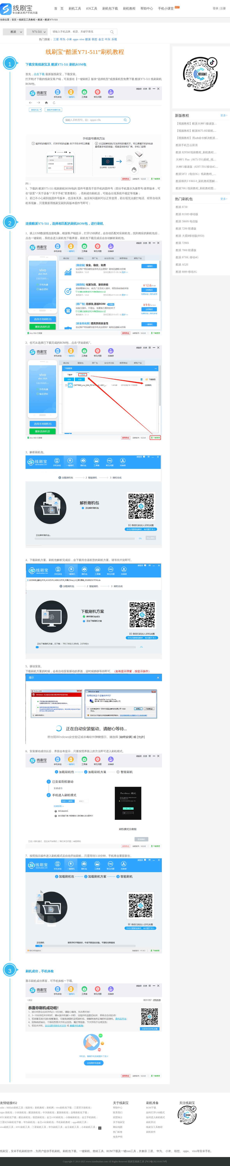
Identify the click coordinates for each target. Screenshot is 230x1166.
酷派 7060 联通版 (186, 250)
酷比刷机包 (24, 1117)
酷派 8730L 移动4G (187, 257)
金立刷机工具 (72, 1127)
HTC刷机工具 (23, 1127)
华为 (62, 39)
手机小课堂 (166, 8)
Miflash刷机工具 (14, 1107)
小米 (69, 39)
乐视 (114, 39)
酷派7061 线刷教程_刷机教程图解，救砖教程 (197, 188)
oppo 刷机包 (6, 1112)
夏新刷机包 (62, 1112)
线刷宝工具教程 (27, 19)
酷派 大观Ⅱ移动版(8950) (190, 235)
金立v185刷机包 (55, 1117)
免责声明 (117, 1136)
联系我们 (117, 1112)
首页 (14, 19)
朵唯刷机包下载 (79, 1112)
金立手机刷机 (89, 1117)
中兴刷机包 (48, 1112)
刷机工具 (75, 8)
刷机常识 (151, 1122)
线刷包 (29, 1107)
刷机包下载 (110, 8)
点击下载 (39, 74)
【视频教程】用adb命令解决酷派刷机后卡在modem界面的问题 (197, 138)
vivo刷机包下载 (64, 1107)
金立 (101, 39)
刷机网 (50, 1107)
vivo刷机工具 (6, 1127)
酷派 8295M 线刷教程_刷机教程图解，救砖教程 (197, 152)
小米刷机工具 (88, 1127)
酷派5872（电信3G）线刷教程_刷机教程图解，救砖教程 (197, 174)
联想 (94, 39)
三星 (56, 39)
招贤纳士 (117, 1117)
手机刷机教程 (63, 1122)
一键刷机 (84, 1151)
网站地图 (117, 1127)
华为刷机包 (29, 1122)
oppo (75, 39)
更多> (223, 115)
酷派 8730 (182, 207)
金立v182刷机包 (45, 1122)
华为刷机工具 (56, 1127)
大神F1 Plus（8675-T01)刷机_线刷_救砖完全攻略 (197, 159)
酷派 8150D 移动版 (187, 214)
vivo (82, 39)
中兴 (107, 39)
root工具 (131, 1151)
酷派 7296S (182, 243)
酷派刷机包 (34, 1112)
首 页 (59, 8)
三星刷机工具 (39, 1127)
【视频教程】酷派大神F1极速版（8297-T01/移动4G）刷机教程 (197, 123)
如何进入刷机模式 (155, 1117)
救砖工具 (98, 1151)
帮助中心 (147, 8)
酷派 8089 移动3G (186, 271)
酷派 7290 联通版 (186, 228)
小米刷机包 (20, 1112)
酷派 (40, 19)
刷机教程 (129, 8)
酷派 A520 (182, 264)
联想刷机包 (38, 1117)
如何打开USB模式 (155, 1112)
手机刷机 (54, 1151)
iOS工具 (91, 8)
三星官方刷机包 (82, 1107)
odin (2, 1107)
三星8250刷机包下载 (10, 1122)
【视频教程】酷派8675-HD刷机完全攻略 (197, 130)
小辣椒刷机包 (72, 1117)
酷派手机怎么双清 (187, 145)
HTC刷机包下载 (8, 1117)
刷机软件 (151, 1132)
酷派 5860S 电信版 (187, 221)
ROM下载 (151, 1107)
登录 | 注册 (219, 8)
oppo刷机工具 (80, 1122)
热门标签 (117, 1132)
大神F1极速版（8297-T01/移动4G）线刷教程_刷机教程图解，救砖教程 (197, 166)
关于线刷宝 (119, 1122)
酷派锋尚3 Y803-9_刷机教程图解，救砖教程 (197, 181)
